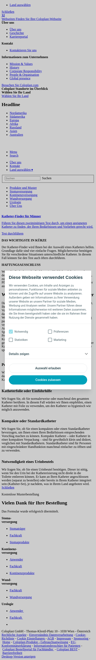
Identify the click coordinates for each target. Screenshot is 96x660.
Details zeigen (19, 354)
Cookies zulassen (47, 380)
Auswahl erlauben (48, 368)
